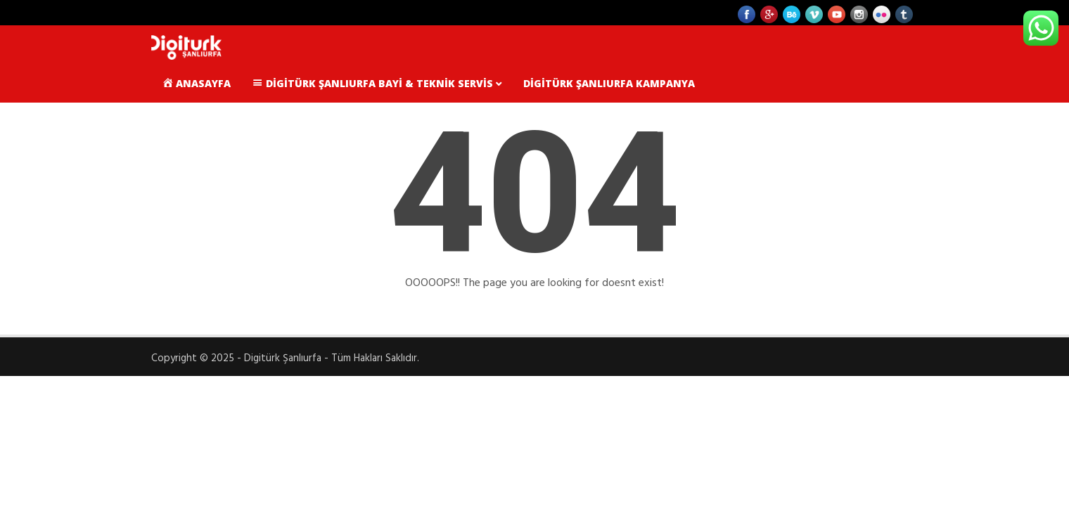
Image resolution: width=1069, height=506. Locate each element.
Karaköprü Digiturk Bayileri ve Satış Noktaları (298, 122)
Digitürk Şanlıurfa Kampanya (609, 83)
